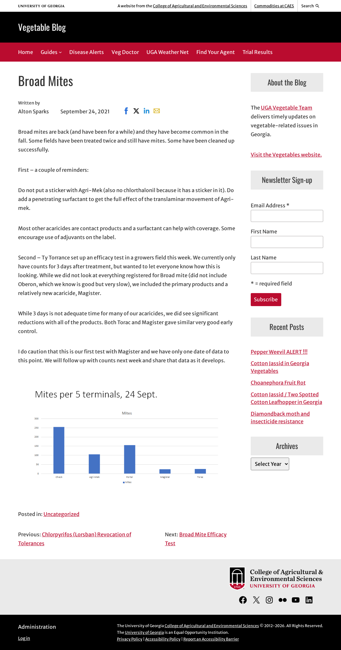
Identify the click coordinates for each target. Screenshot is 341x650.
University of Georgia (144, 632)
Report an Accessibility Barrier (211, 639)
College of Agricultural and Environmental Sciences (200, 5)
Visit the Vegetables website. (286, 154)
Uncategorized (61, 514)
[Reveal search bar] (310, 6)
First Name (264, 231)
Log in (24, 638)
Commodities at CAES (274, 5)
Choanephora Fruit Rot (278, 382)
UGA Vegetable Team (286, 107)
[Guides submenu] (60, 52)
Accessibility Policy (163, 639)
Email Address (270, 205)
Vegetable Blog (42, 26)
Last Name (263, 257)
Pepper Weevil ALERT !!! (279, 352)
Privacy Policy (129, 639)
